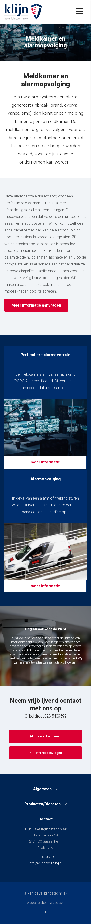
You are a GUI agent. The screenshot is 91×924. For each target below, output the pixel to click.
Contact (45, 819)
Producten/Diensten (42, 804)
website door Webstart (45, 902)
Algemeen (42, 789)
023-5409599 (45, 857)
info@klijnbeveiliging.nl (45, 863)
